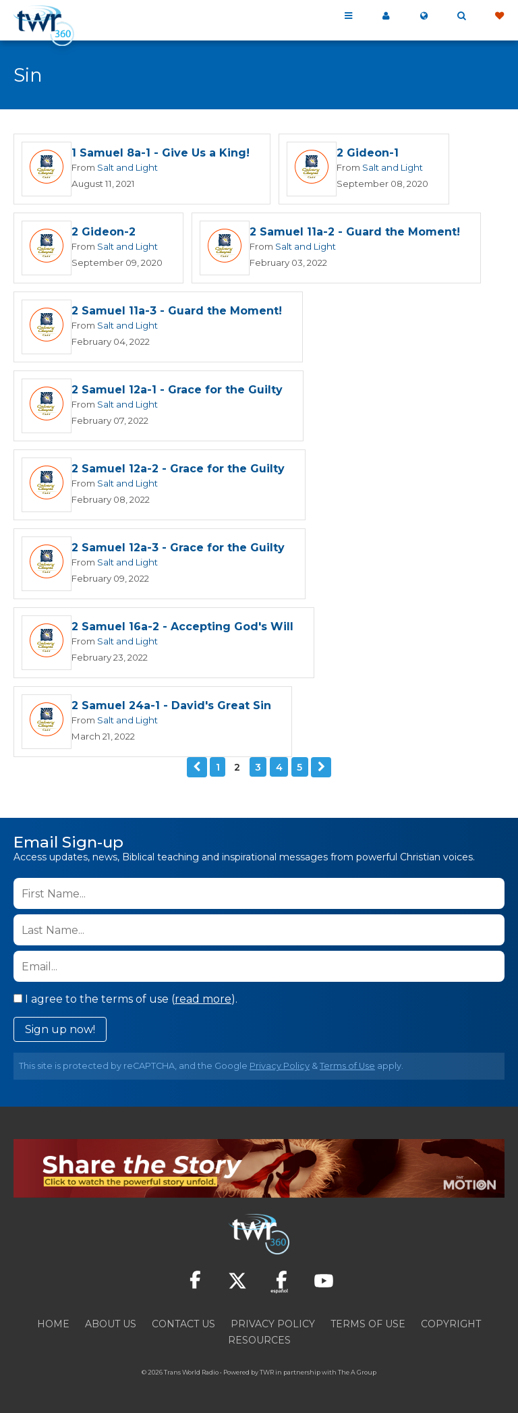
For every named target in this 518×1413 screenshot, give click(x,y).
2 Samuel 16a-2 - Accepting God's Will (182, 626)
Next (321, 767)
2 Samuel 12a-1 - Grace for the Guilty (177, 389)
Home (53, 1324)
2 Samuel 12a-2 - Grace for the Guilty (178, 468)
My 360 (386, 16)
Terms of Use (347, 1066)
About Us (110, 1324)
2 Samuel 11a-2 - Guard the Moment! (355, 231)
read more (203, 999)
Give (499, 16)
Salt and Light (127, 167)
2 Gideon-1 (368, 152)
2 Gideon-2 (103, 231)
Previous (197, 767)
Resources (259, 1340)
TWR (267, 1372)
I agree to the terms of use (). (125, 999)
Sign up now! (60, 1029)
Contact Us (183, 1324)
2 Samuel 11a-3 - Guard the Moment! (176, 310)
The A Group (357, 1372)
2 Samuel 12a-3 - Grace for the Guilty (178, 547)
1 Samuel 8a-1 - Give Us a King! (160, 152)
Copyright (451, 1324)
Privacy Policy (280, 1066)
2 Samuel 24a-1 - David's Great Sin (171, 705)
